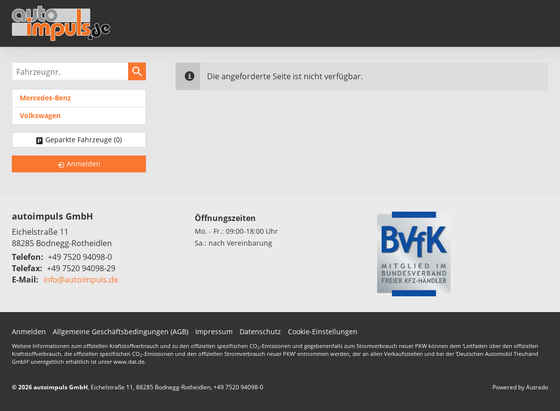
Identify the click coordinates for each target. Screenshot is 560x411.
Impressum (214, 331)
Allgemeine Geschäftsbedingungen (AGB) (120, 331)
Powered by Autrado (520, 387)
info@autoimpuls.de (80, 279)
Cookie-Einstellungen (322, 331)
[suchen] (137, 71)
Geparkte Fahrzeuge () (83, 139)
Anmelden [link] (84, 163)
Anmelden (29, 331)
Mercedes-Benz (45, 97)
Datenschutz (260, 331)
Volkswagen (40, 115)
